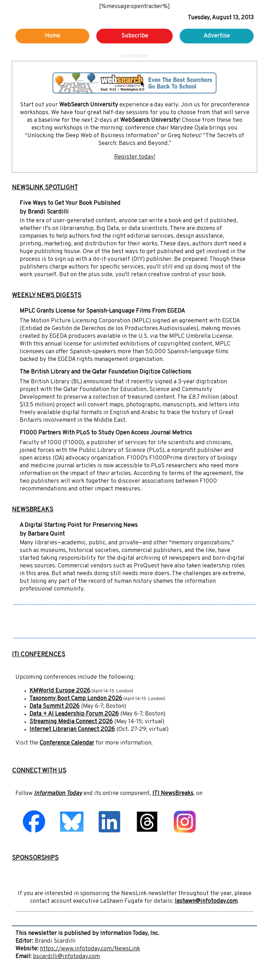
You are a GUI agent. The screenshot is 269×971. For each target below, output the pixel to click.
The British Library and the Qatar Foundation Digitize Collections (105, 372)
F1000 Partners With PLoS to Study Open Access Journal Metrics (106, 433)
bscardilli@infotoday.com (66, 956)
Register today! (134, 157)
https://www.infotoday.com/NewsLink (90, 949)
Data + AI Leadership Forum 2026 (74, 714)
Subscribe (134, 36)
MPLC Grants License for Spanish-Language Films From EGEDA (102, 311)
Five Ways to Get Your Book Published (70, 203)
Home (52, 36)
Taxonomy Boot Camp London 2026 (75, 699)
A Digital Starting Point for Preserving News (79, 525)
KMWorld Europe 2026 (59, 691)
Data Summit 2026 (54, 706)
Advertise (217, 36)
